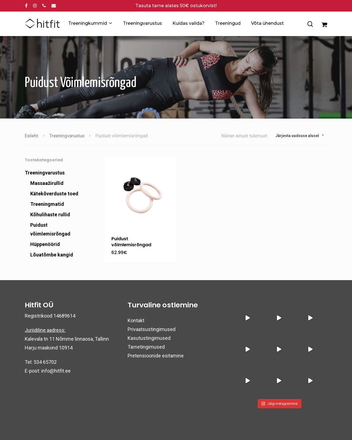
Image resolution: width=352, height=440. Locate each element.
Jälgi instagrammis (279, 403)
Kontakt (136, 320)
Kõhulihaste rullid (50, 214)
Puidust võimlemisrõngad (50, 229)
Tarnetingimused (146, 347)
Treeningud (228, 23)
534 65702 (45, 362)
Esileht (31, 135)
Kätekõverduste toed (54, 193)
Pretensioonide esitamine (156, 356)
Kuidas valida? (188, 23)
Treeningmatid (47, 204)
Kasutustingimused (149, 338)
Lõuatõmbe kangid (51, 255)
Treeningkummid (89, 23)
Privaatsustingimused (151, 329)
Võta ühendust (267, 23)
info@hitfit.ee (56, 371)
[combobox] (300, 135)
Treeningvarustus (142, 23)
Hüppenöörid (45, 244)
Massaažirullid (47, 183)
